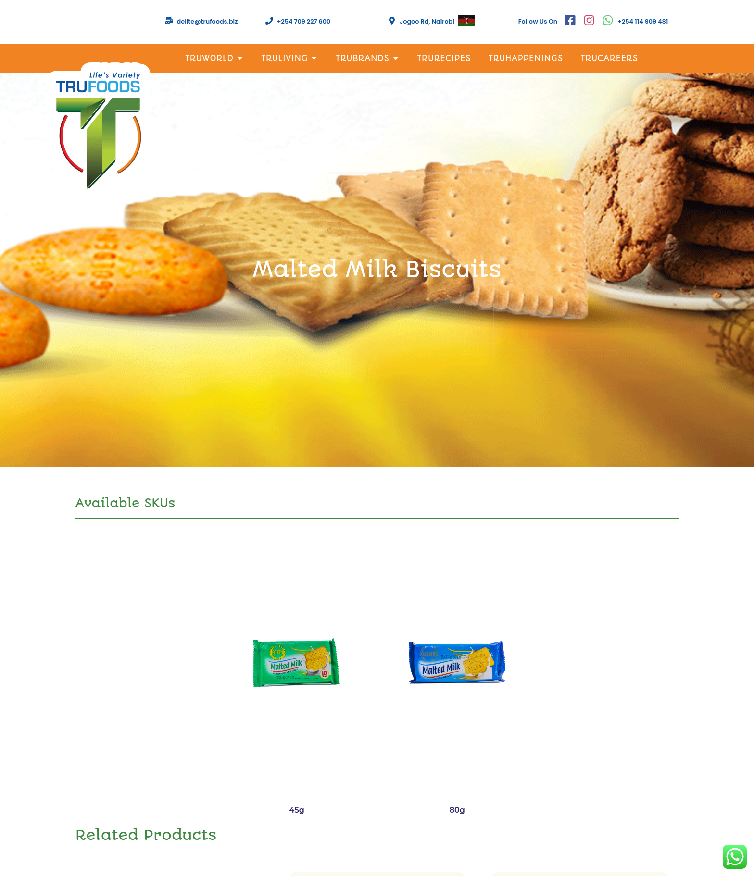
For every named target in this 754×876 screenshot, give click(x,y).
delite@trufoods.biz (207, 21)
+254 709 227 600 (304, 21)
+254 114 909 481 (642, 21)
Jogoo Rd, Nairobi (427, 21)
